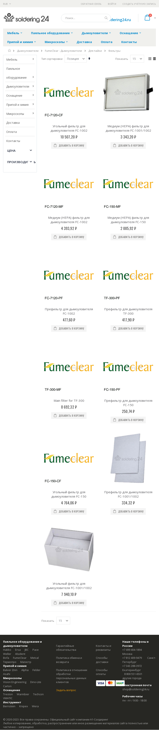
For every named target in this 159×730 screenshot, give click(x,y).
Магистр (25, 437)
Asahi (6, 449)
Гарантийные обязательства (66, 423)
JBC (27, 425)
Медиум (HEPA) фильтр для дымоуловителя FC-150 (128, 175)
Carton (7, 462)
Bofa (6, 433)
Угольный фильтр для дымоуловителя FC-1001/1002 (69, 361)
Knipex (23, 482)
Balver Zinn (10, 445)
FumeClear (19, 433)
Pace (36, 425)
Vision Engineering (14, 457)
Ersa (18, 425)
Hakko (7, 425)
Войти (112, 3)
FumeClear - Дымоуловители (63, 50)
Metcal (34, 433)
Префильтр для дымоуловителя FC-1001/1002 (128, 314)
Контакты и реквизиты (103, 423)
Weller (7, 429)
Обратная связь (91, 3)
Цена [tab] (11, 150)
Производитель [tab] (21, 162)
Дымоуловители (28, 50)
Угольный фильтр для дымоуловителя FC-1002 (69, 128)
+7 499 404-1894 (132, 425)
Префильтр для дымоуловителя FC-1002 (69, 221)
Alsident (20, 429)
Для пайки (95, 50)
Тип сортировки (52, 59)
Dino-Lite (35, 457)
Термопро (9, 437)
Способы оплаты (101, 448)
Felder (36, 445)
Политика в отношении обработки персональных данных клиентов (71, 452)
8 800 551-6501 (133, 449)
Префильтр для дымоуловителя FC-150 (128, 268)
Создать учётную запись (139, 3)
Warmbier (23, 470)
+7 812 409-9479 (132, 433)
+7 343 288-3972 (132, 441)
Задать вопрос (66, 466)
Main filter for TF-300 (69, 266)
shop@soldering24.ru (112, 19)
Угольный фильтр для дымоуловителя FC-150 (68, 314)
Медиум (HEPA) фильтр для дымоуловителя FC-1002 (69, 175)
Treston (8, 470)
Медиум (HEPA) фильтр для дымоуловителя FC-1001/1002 (128, 128)
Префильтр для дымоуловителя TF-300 (128, 221)
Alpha (25, 445)
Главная (9, 50)
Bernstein (9, 482)
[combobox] (86, 18)
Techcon (38, 470)
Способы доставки (102, 435)
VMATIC (7, 474)
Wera (35, 482)
